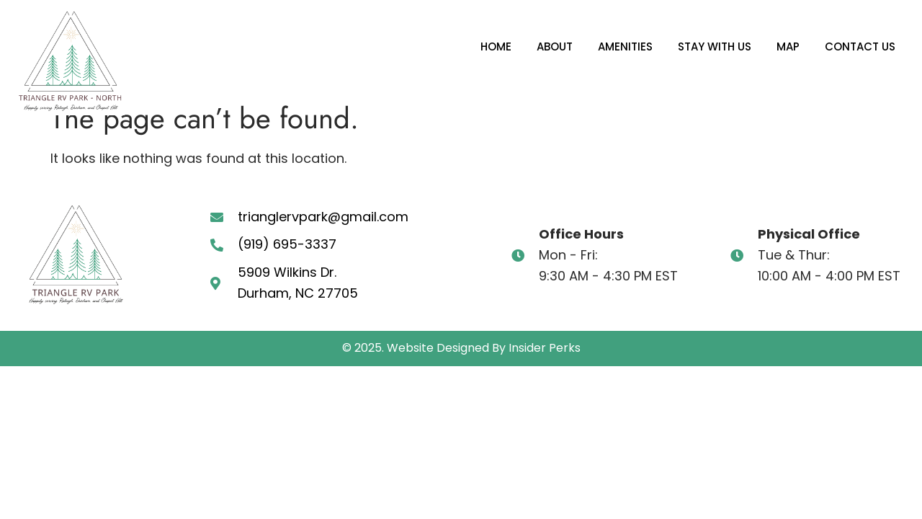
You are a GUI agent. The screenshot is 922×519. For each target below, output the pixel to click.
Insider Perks (545, 348)
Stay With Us (714, 46)
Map (788, 46)
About (555, 46)
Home (495, 46)
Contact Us (860, 46)
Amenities (625, 46)
